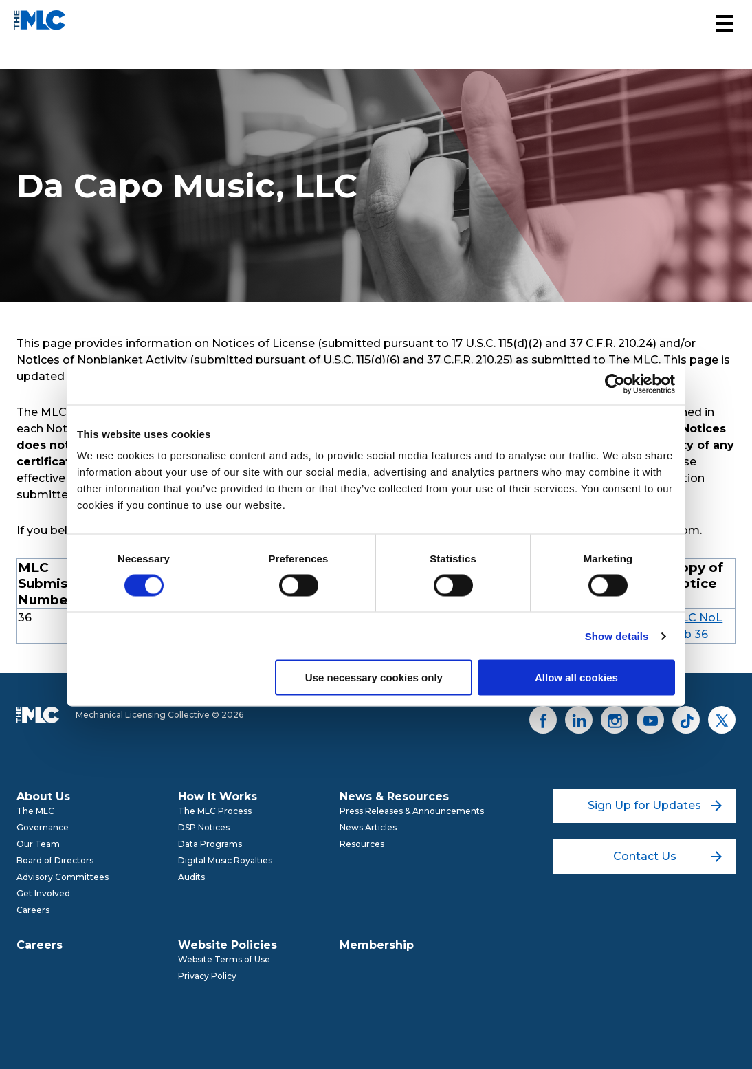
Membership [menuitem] (377, 944)
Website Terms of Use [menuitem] (224, 959)
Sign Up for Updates (655, 805)
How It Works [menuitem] (217, 796)
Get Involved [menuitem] (43, 893)
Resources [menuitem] (362, 844)
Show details (617, 635)
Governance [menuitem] (42, 827)
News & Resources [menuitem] (394, 796)
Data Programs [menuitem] (210, 844)
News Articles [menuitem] (368, 827)
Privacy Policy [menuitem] (207, 976)
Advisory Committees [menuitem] (62, 877)
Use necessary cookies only (374, 677)
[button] (724, 23)
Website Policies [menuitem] (227, 944)
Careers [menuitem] (32, 910)
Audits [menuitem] (191, 877)
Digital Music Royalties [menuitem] (225, 860)
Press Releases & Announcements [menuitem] (412, 811)
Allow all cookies (576, 677)
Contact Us (667, 856)
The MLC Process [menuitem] (215, 811)
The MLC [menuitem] (35, 811)
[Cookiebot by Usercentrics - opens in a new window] (615, 383)
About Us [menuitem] (43, 796)
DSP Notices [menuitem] (204, 827)
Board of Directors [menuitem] (54, 860)
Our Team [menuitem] (38, 844)
